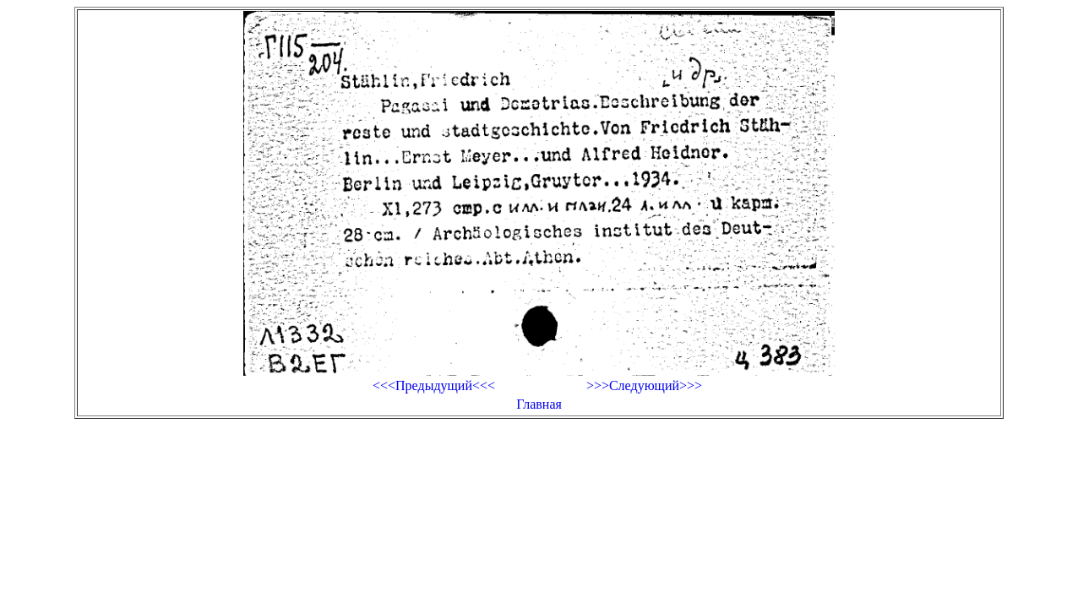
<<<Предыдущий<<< (434, 385)
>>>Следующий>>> (644, 385)
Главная (539, 404)
